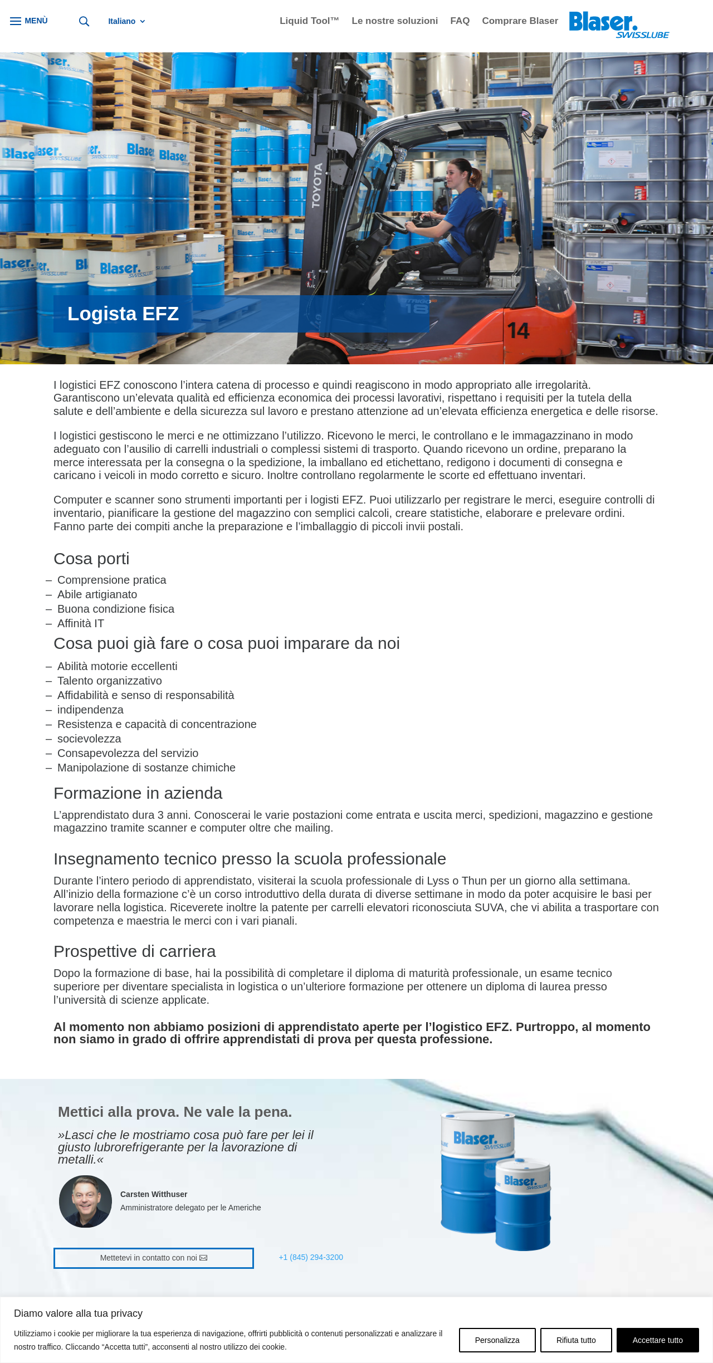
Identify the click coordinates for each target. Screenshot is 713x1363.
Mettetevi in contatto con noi (148, 1257)
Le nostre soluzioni (395, 21)
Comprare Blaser (520, 21)
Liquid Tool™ (309, 21)
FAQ (460, 21)
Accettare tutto (658, 1340)
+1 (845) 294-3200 (311, 1257)
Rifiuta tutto (576, 1340)
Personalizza (497, 1340)
